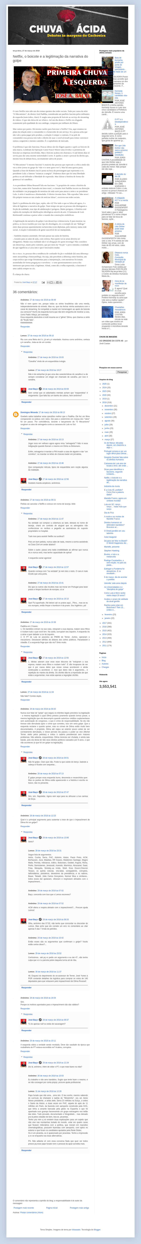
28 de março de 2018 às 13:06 (56, 838)
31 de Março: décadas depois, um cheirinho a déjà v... (115, 445)
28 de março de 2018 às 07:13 (50, 774)
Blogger (97, 1230)
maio (107, 432)
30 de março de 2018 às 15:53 (50, 1076)
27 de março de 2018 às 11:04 (41, 692)
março (108, 439)
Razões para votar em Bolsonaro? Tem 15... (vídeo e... (114, 607)
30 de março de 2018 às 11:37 (48, 972)
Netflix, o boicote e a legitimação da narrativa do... (115, 480)
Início (104, 657)
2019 (104, 399)
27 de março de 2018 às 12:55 (56, 658)
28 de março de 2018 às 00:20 (43, 709)
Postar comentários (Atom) (31, 1212)
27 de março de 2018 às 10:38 (43, 622)
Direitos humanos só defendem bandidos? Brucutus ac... (114, 524)
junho (107, 428)
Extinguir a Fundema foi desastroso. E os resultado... (114, 571)
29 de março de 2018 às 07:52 (50, 903)
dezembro (109, 406)
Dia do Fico (109, 513)
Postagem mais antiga (79, 1208)
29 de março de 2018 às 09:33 (56, 919)
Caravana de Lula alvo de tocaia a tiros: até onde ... (116, 464)
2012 (104, 642)
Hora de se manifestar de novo (121, 283)
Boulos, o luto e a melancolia (111, 555)
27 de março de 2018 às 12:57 (56, 567)
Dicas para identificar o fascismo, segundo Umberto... (114, 471)
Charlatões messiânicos (120, 308)
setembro (109, 417)
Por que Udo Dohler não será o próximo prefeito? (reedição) (121, 150)
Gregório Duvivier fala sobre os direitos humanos (116, 458)
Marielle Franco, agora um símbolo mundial (115, 499)
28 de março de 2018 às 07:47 (56, 792)
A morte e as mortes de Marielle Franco (114, 517)
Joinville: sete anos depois (115, 583)
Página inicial (52, 1208)
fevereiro (109, 614)
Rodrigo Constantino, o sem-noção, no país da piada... (115, 562)
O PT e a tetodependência (121, 121)
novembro (109, 409)
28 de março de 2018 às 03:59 (56, 389)
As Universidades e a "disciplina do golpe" (114, 588)
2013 (104, 638)
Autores (105, 664)
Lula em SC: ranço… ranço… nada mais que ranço (115, 506)
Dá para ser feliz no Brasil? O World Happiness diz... (116, 542)
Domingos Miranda (29, 412)
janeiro (108, 618)
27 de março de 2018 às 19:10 (56, 599)
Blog (104, 660)
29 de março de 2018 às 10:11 (43, 1041)
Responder (25, 327)
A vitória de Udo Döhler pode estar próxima (120, 227)
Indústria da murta (112, 486)
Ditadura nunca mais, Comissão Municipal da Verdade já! (121, 257)
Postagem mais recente (24, 1208)
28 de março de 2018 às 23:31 (48, 851)
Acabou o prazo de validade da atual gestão (116, 600)
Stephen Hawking (111, 551)
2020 (104, 395)
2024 (104, 387)
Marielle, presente (111, 547)
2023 (104, 391)
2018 (104, 402)
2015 (104, 630)
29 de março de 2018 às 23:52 (48, 953)
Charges (105, 667)
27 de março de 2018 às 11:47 (50, 519)
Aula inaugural (110, 537)
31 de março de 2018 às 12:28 (48, 1091)
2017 (104, 623)
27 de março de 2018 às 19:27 (48, 370)
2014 (104, 634)
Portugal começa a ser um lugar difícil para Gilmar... (116, 452)
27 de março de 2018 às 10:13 (50, 439)
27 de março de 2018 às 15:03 (50, 357)
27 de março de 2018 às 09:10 (41, 336)
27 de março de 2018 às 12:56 (56, 479)
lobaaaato (76, 1230)
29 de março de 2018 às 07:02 (50, 891)
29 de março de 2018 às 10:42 (50, 938)
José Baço (33, 389)
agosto (108, 421)
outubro (108, 413)
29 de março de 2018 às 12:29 (56, 1063)
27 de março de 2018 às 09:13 (52, 412)
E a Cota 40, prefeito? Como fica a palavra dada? (114, 492)
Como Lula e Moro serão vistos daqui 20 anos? (114, 594)
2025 (104, 384)
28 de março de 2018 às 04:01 (56, 758)
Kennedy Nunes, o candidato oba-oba (121, 94)
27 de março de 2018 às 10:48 (50, 463)
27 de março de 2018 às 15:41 (50, 583)
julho (107, 424)
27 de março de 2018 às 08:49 (43, 300)
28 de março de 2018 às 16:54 (43, 998)
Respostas (28, 352)
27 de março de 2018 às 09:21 (43, 500)
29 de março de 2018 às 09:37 (56, 1020)
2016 (104, 627)
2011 (104, 645)
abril (107, 436)
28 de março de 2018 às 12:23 (43, 816)
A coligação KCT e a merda (121, 199)
